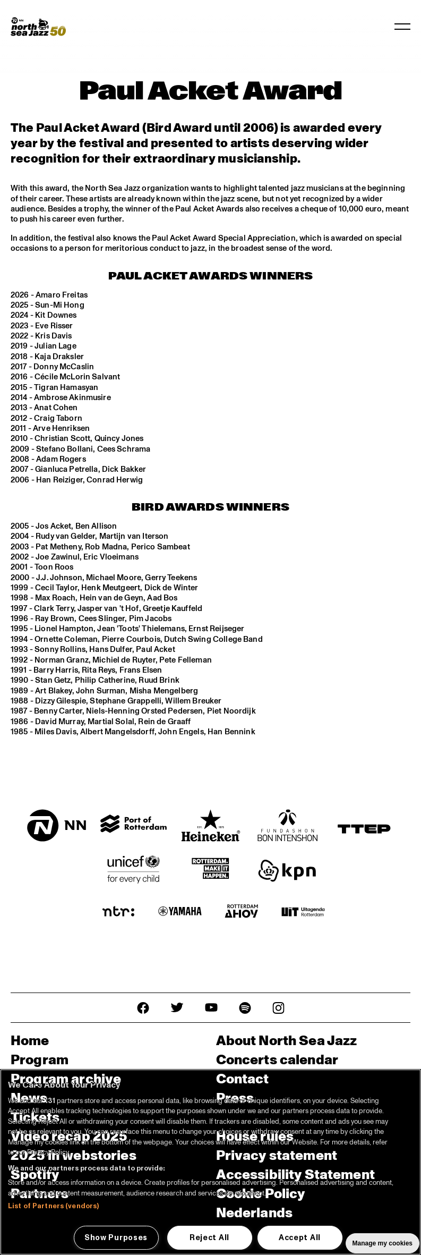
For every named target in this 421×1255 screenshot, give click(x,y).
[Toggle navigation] (402, 26)
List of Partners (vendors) (53, 1206)
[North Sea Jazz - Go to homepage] (38, 26)
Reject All (209, 1237)
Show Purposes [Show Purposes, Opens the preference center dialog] (116, 1237)
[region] (210, 1162)
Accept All (300, 1237)
